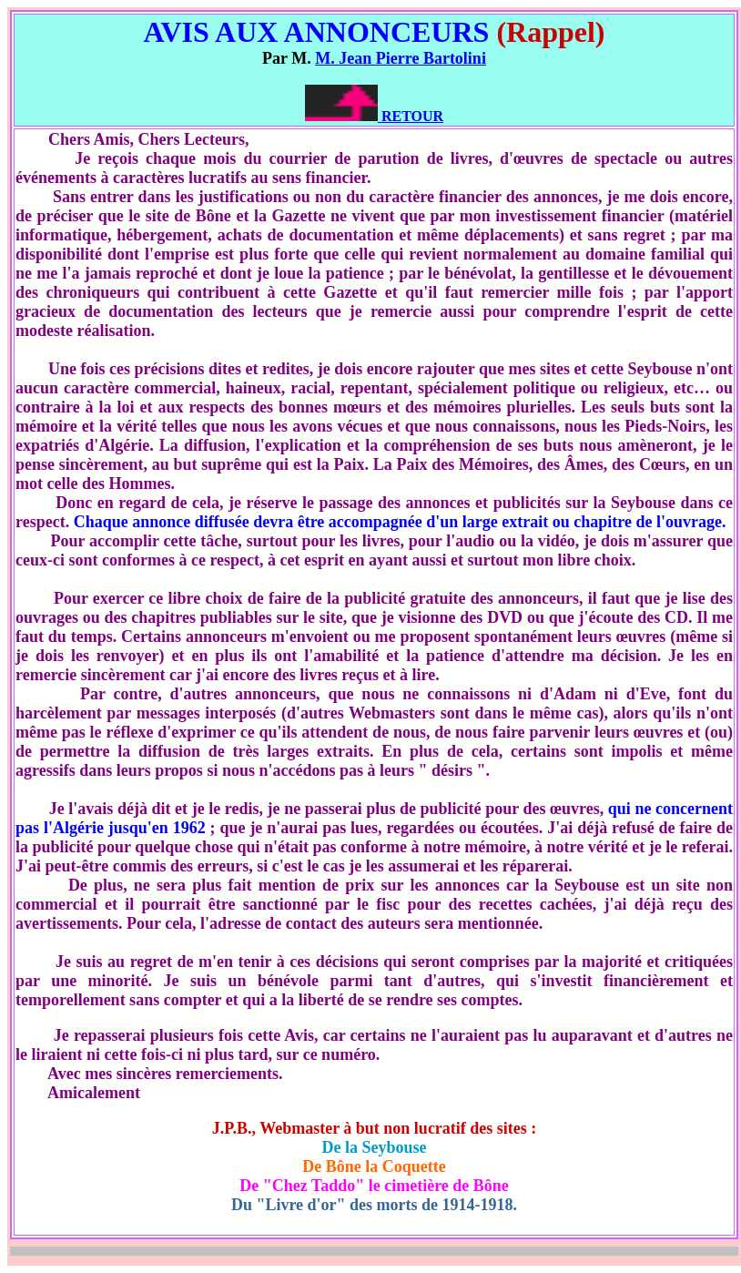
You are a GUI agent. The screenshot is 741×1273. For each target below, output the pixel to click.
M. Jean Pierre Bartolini (400, 58)
